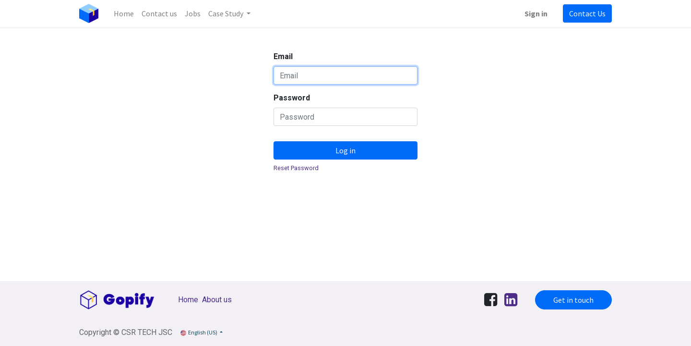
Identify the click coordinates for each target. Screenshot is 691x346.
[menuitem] (124, 13)
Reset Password (296, 168)
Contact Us (587, 13)
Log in (345, 150)
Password (292, 97)
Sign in (536, 13)
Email (283, 56)
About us (217, 299)
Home (188, 299)
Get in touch (573, 300)
